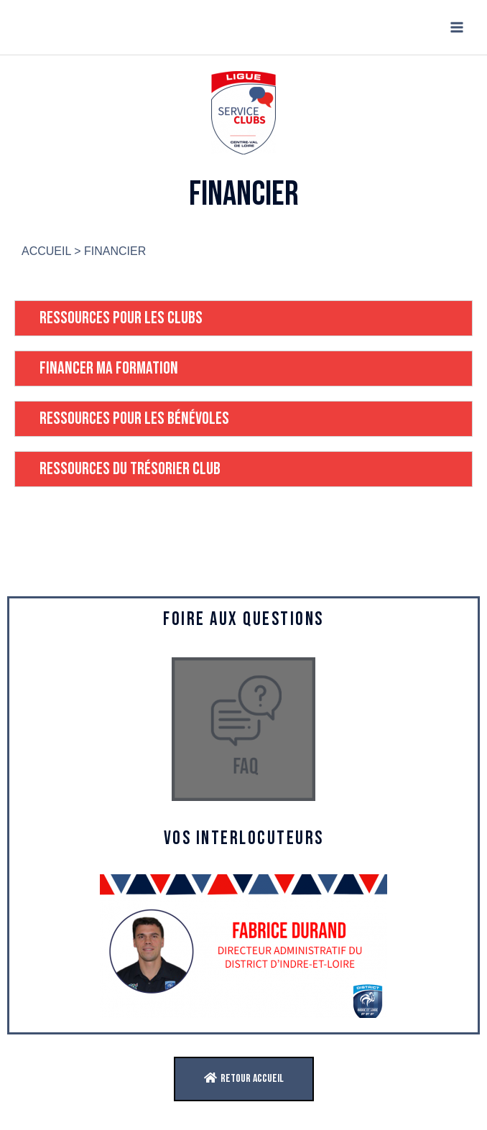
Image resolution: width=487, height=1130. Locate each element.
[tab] (243, 318)
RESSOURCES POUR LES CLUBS (121, 317)
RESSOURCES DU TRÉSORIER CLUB (130, 468)
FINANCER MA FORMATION (109, 368)
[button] (244, 1079)
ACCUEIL (46, 251)
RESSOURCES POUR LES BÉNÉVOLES (134, 418)
